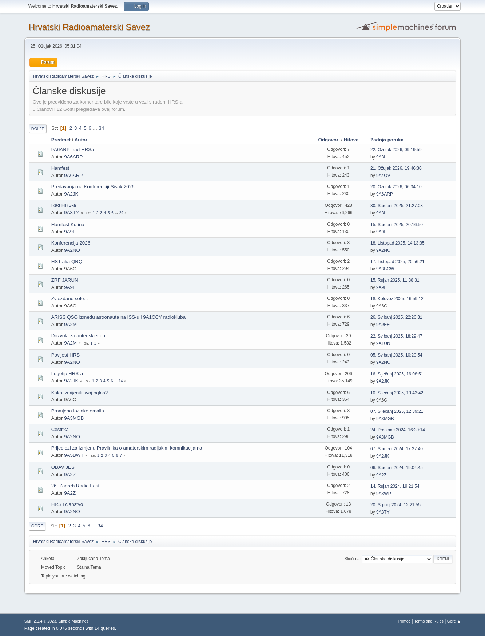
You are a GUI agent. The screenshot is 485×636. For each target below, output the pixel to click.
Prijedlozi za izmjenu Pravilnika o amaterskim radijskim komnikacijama (126, 448)
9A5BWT (73, 455)
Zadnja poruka (390, 139)
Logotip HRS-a (67, 373)
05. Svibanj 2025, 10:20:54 (396, 355)
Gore (37, 526)
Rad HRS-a (63, 205)
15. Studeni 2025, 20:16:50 (396, 224)
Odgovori (329, 139)
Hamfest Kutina (67, 224)
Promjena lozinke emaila (77, 411)
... (95, 128)
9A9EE (383, 324)
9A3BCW (385, 268)
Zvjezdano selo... (69, 298)
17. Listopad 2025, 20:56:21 (397, 261)
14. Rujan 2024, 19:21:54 (395, 486)
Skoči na (352, 558)
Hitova (351, 139)
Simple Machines (73, 621)
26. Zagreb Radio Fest (75, 485)
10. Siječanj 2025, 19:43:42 (396, 392)
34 (101, 128)
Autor (81, 139)
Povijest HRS (65, 355)
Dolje (37, 128)
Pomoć (404, 621)
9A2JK (71, 194)
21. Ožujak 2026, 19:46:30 (396, 168)
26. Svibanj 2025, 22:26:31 (396, 317)
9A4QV (383, 175)
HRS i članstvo (67, 504)
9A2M (70, 324)
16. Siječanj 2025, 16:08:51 (396, 374)
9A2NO (72, 250)
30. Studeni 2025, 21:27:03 (396, 205)
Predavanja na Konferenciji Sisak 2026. (93, 186)
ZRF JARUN (64, 280)
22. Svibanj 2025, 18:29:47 (396, 336)
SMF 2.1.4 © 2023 (40, 621)
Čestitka (60, 429)
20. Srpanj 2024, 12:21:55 (395, 504)
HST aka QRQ (67, 261)
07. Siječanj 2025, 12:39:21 (396, 411)
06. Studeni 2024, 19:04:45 (396, 467)
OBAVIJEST (64, 467)
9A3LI (381, 157)
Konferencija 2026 (70, 243)
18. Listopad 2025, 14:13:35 (397, 243)
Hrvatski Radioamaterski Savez (89, 27)
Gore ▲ (454, 621)
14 (121, 381)
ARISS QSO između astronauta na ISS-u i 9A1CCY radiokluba (118, 317)
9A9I (69, 231)
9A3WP (383, 493)
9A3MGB (74, 418)
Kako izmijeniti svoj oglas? (79, 392)
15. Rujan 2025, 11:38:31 (395, 280)
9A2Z (70, 474)
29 (121, 213)
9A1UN (383, 343)
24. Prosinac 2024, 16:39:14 (397, 429)
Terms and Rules (429, 621)
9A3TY (71, 212)
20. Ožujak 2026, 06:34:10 (396, 186)
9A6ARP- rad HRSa (72, 149)
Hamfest (60, 168)
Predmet (61, 139)
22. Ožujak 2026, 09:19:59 (396, 149)
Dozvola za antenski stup (78, 335)
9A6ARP (73, 157)
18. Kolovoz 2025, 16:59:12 (397, 298)
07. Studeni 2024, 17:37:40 (396, 448)
